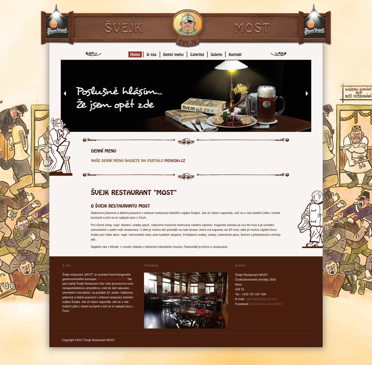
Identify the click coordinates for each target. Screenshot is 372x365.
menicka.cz (174, 160)
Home (135, 53)
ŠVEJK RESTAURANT (111, 279)
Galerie (216, 53)
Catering (197, 53)
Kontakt (235, 53)
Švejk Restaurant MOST (266, 304)
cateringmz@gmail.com (261, 299)
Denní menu (173, 53)
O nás (152, 53)
